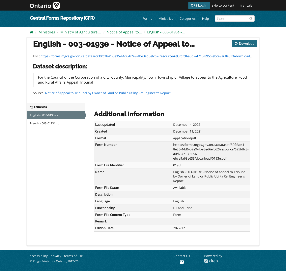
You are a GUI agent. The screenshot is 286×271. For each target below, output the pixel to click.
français (246, 5)
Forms (147, 18)
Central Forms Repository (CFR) (62, 18)
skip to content (223, 5)
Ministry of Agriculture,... (80, 32)
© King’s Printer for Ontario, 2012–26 (54, 261)
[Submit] (251, 17)
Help (205, 18)
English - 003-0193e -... (166, 32)
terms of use (73, 256)
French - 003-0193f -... (44, 123)
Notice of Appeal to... (124, 32)
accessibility (39, 256)
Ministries (165, 18)
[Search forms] (235, 18)
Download (244, 43)
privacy (55, 256)
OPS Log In (199, 5)
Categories (188, 18)
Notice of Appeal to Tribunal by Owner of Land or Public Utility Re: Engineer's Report (108, 93)
